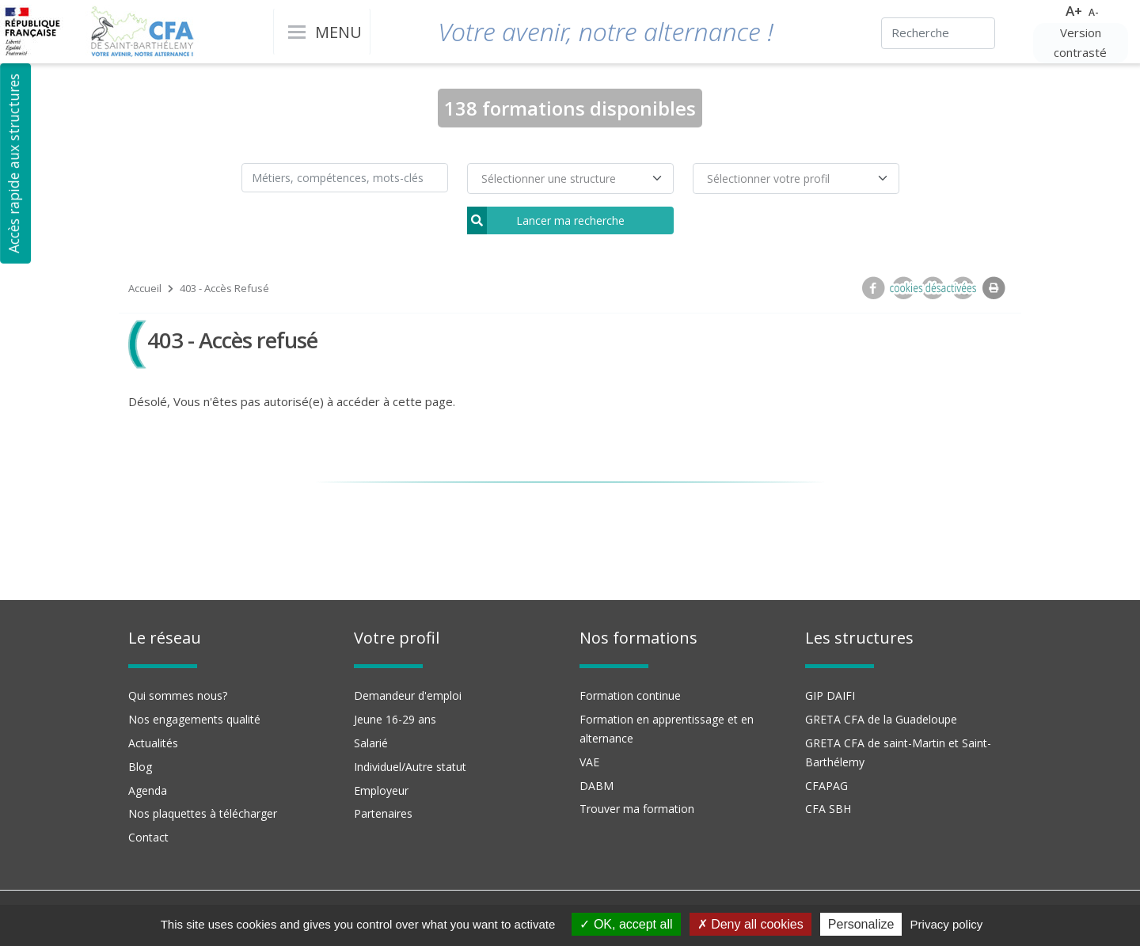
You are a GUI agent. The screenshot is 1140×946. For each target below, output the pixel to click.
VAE (589, 761)
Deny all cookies (750, 924)
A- (1094, 12)
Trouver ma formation (637, 808)
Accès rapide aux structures (13, 163)
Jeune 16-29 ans (395, 719)
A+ (1074, 11)
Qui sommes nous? (177, 695)
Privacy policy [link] (946, 924)
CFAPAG (826, 785)
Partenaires (383, 813)
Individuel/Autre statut (410, 766)
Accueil (145, 288)
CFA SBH (828, 808)
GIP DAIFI (830, 695)
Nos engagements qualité (194, 719)
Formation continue (630, 695)
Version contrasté (1080, 43)
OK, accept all (626, 924)
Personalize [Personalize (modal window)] (861, 924)
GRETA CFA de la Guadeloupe (881, 719)
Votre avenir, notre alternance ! (605, 31)
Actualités (153, 742)
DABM (597, 785)
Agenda (147, 790)
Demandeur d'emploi (408, 695)
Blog (140, 766)
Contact (148, 837)
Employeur (381, 790)
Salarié (371, 742)
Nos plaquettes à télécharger (202, 813)
